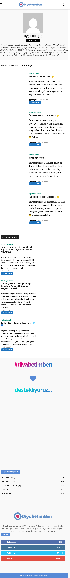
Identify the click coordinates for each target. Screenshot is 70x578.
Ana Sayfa (4, 65)
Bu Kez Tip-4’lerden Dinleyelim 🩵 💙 (18, 324)
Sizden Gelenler (34, 73)
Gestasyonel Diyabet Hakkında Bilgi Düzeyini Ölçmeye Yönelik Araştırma (17, 249)
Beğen (61, 542)
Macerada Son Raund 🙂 (41, 76)
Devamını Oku (35, 103)
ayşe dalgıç (32, 100)
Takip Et (60, 547)
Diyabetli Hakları (35, 112)
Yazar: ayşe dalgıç (26, 65)
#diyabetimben (33, 364)
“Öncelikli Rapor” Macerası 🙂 (44, 196)
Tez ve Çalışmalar (7, 244)
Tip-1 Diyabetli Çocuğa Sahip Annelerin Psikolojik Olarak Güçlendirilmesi (16, 286)
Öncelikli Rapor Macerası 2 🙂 (44, 115)
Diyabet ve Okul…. (38, 157)
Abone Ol (60, 558)
